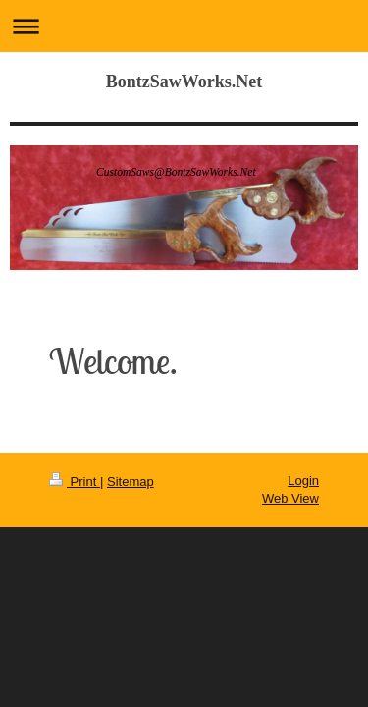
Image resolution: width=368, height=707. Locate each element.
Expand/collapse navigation (184, 26)
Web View (290, 498)
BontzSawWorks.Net (184, 81)
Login (303, 480)
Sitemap (130, 481)
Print (74, 481)
